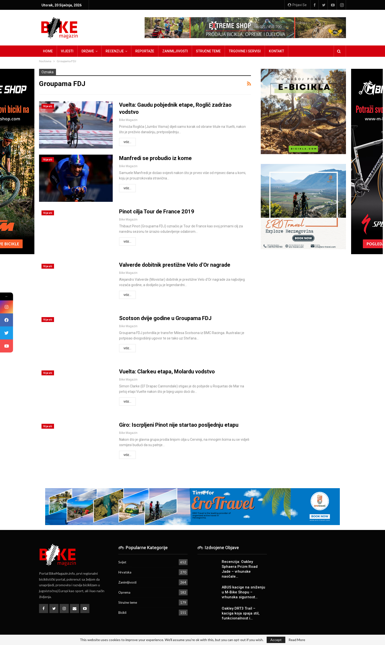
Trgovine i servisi (245, 51)
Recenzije (115, 51)
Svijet (122, 562)
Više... (127, 142)
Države (88, 51)
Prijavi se (297, 5)
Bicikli (122, 613)
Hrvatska (124, 572)
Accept (276, 640)
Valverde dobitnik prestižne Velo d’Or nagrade (174, 265)
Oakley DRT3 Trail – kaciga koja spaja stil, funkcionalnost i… (241, 613)
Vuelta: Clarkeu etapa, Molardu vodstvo (167, 371)
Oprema (124, 592)
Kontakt (276, 51)
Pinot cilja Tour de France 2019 (156, 211)
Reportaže (144, 51)
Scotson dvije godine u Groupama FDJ (165, 318)
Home (48, 51)
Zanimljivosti (175, 51)
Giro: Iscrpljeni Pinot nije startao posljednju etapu (178, 425)
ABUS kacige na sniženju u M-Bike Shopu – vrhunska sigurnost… (243, 592)
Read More (297, 640)
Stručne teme (208, 51)
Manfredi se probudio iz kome (155, 158)
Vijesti (67, 51)
